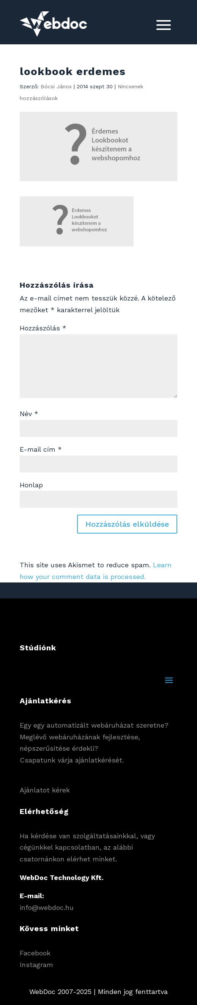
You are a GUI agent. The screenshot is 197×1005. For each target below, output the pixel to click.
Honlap (31, 485)
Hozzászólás (43, 328)
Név (29, 414)
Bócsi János (56, 86)
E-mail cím (41, 449)
